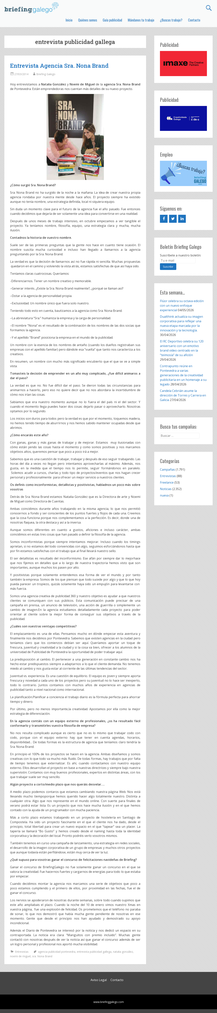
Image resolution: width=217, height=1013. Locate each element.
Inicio (69, 20)
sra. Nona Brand (42, 956)
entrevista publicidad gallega (94, 951)
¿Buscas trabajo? (171, 20)
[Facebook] (164, 219)
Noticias (166, 489)
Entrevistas (22, 951)
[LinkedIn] (182, 219)
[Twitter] (173, 219)
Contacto (194, 20)
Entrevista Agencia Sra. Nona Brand (59, 65)
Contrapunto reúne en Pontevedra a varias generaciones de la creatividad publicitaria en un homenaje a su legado (183, 375)
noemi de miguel (20, 956)
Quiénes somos (87, 20)
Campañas (167, 469)
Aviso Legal (99, 980)
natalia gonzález (123, 951)
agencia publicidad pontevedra (56, 951)
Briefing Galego (45, 74)
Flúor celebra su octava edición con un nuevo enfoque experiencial (182, 305)
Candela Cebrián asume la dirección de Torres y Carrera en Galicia (183, 395)
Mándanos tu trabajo (141, 20)
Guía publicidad (112, 20)
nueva (164, 495)
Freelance (167, 482)
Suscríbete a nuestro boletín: (180, 255)
